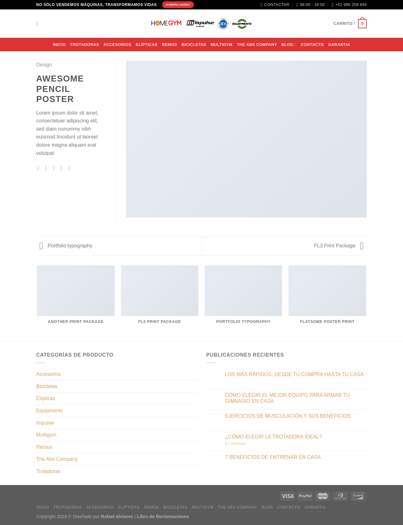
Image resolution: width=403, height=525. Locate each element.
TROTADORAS (84, 44)
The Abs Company (57, 459)
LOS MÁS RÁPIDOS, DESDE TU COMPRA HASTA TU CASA (294, 374)
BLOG (288, 45)
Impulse (45, 423)
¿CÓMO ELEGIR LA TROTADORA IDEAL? (273, 436)
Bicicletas (47, 386)
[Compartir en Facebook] (40, 168)
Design (44, 64)
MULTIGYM (221, 44)
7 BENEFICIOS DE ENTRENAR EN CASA (273, 457)
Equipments (49, 410)
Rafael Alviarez (117, 516)
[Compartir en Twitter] (47, 168)
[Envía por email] (55, 168)
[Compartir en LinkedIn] (70, 168)
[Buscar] (38, 24)
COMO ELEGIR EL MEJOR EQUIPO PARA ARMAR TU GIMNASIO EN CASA (287, 398)
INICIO (59, 44)
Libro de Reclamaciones (163, 516)
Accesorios (48, 374)
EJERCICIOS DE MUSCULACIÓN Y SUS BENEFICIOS (288, 416)
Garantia (339, 44)
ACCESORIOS (118, 44)
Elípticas (146, 44)
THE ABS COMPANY (257, 44)
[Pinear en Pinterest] (62, 168)
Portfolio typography (65, 245)
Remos (169, 44)
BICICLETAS (193, 44)
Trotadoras (48, 471)
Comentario (235, 443)
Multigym (46, 435)
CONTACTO (312, 44)
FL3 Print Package (339, 245)
